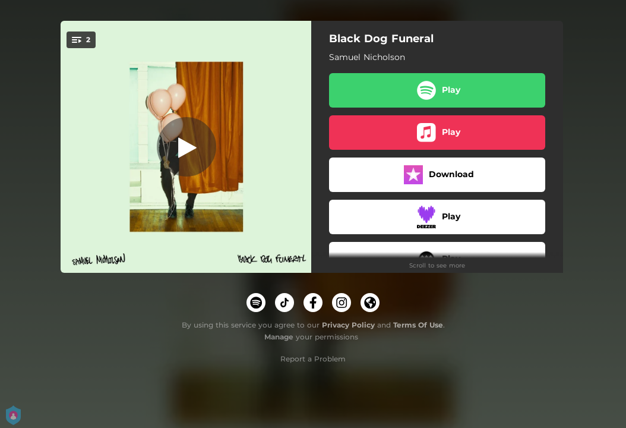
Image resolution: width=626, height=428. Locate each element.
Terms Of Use (418, 324)
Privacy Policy (348, 324)
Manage (278, 336)
